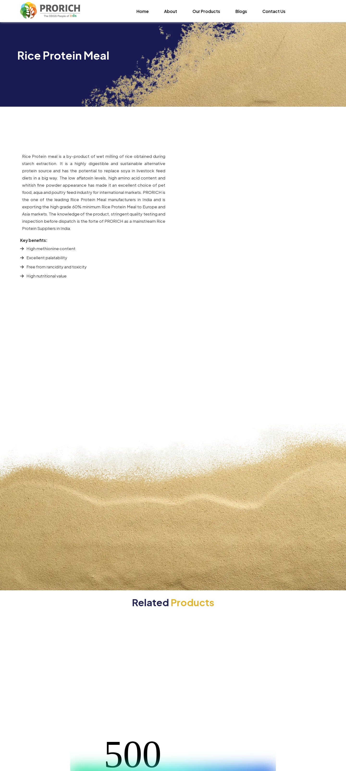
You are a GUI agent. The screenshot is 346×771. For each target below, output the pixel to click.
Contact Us (273, 11)
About (170, 11)
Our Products (206, 11)
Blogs (241, 11)
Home (142, 11)
